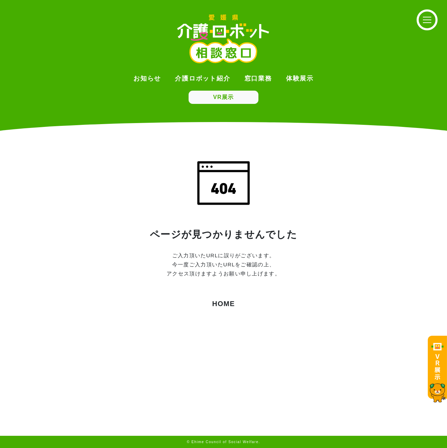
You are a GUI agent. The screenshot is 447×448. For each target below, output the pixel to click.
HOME (223, 303)
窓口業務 (258, 78)
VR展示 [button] (223, 97)
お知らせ (147, 78)
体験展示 (300, 78)
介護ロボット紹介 (202, 78)
